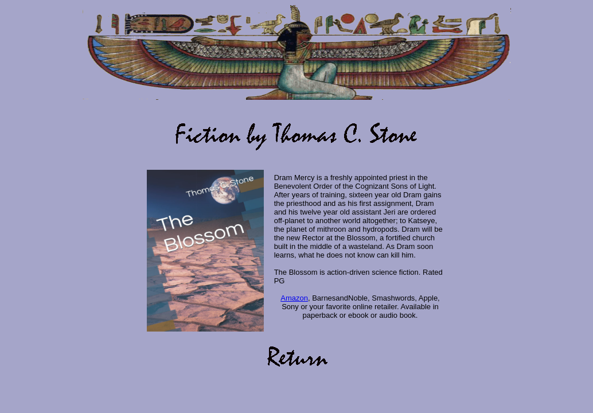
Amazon (294, 298)
